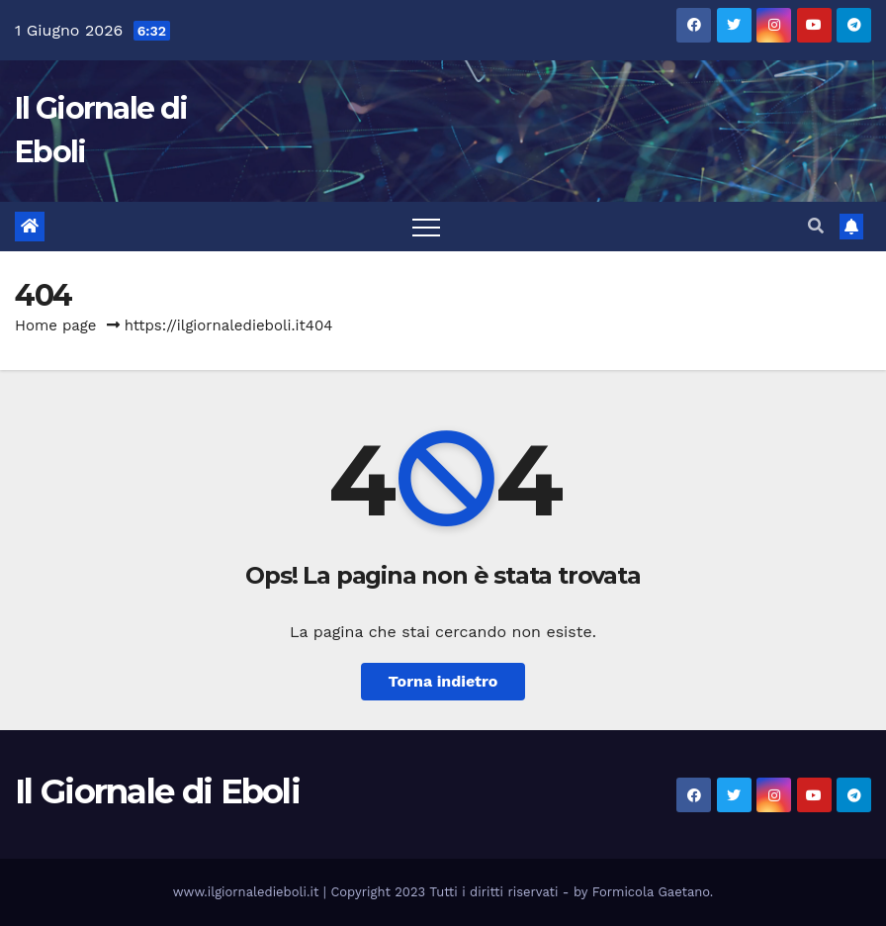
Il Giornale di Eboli (157, 791)
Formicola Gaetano (651, 891)
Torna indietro (443, 681)
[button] (816, 226)
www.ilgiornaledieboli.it (248, 891)
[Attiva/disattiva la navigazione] (426, 226)
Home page (56, 325)
